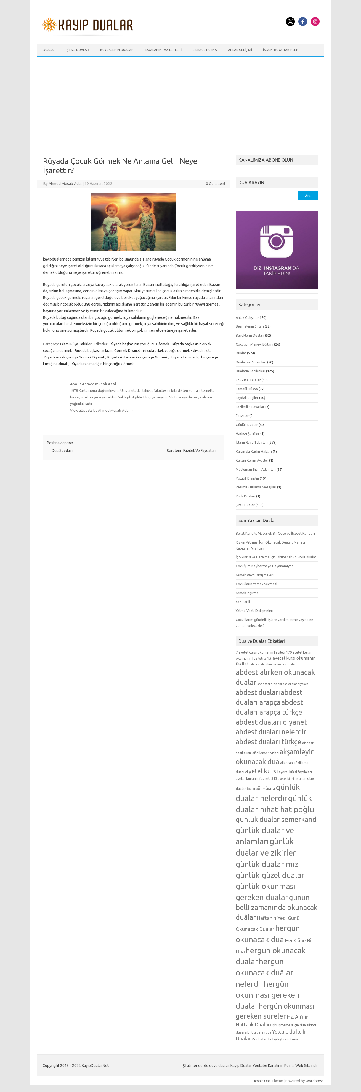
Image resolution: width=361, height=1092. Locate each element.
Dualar (49, 50)
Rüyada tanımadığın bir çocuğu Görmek (102, 364)
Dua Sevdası (60, 450)
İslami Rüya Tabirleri (281, 50)
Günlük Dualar (247, 425)
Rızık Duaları (245, 496)
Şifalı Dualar (78, 50)
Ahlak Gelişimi (240, 50)
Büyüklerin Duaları (117, 50)
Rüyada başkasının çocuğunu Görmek (139, 344)
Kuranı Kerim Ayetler (252, 460)
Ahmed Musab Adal (65, 183)
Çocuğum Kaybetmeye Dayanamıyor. (265, 566)
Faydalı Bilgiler (247, 398)
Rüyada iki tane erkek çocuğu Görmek (137, 357)
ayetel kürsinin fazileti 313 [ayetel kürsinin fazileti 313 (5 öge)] (256, 778)
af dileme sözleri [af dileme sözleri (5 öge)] (265, 753)
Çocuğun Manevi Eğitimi (254, 344)
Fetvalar (242, 415)
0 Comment (215, 183)
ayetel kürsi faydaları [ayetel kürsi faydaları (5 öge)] (295, 772)
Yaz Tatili (243, 602)
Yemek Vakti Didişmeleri (255, 575)
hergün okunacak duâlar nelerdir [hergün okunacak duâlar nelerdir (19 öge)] (264, 972)
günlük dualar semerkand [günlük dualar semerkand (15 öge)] (276, 819)
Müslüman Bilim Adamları (256, 469)
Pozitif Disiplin (247, 478)
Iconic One (262, 1081)
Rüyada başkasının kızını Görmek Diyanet (107, 350)
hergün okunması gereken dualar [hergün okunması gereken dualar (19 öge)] (267, 994)
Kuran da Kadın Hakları (254, 451)
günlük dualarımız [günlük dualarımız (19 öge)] (267, 864)
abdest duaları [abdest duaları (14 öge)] (258, 692)
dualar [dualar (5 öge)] (241, 789)
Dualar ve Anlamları (251, 362)
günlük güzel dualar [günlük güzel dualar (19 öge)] (270, 875)
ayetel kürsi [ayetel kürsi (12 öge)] (261, 770)
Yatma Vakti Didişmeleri (254, 610)
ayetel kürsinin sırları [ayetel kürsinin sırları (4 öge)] (292, 778)
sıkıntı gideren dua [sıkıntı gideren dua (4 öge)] (258, 1032)
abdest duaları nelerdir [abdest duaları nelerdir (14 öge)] (271, 732)
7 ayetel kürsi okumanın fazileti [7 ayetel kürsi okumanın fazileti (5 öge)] (260, 652)
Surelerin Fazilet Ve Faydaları (193, 450)
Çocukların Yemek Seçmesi (256, 584)
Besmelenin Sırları (250, 326)
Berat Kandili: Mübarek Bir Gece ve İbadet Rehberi (275, 533)
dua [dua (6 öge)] (310, 778)
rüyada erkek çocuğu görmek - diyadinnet (176, 350)
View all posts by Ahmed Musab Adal (102, 410)
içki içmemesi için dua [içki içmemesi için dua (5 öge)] (289, 1025)
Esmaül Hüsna (205, 50)
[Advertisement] (180, 102)
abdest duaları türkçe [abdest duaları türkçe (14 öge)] (268, 742)
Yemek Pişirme (247, 593)
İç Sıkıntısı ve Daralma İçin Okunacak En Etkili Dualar (276, 557)
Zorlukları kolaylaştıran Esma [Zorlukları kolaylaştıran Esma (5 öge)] (275, 1039)
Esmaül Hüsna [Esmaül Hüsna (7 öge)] (261, 788)
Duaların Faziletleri (163, 50)
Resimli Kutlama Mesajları (256, 487)
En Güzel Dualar (248, 380)
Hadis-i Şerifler (247, 433)
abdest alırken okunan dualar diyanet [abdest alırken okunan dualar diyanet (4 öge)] (282, 684)
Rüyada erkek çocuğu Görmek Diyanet (74, 357)
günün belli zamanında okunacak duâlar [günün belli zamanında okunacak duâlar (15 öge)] (276, 907)
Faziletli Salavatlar (250, 407)
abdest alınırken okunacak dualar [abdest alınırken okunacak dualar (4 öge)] (273, 664)
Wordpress (314, 1081)
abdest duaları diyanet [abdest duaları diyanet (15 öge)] (271, 722)
